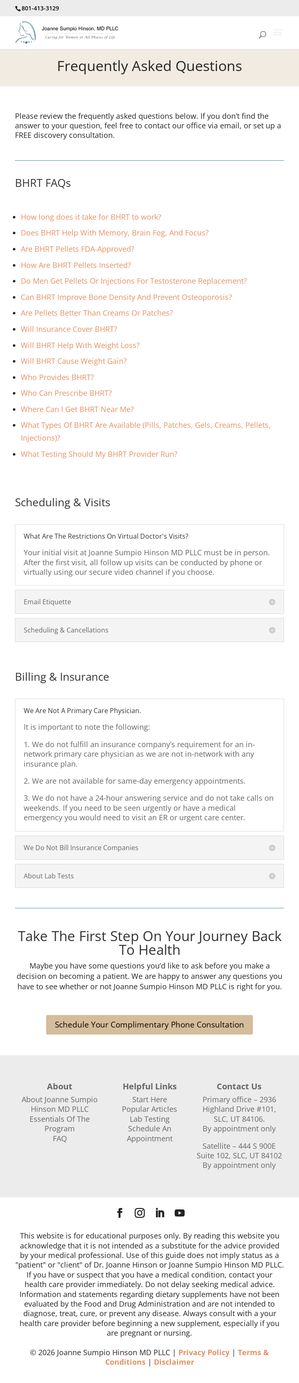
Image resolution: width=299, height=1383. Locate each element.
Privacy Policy (204, 1352)
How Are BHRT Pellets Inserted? (76, 265)
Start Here (149, 1099)
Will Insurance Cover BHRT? (69, 329)
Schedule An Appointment (150, 1133)
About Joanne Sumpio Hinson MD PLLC (60, 1104)
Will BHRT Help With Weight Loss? (80, 345)
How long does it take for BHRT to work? (91, 217)
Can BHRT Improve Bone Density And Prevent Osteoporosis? (126, 297)
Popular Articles (149, 1109)
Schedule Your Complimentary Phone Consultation (149, 1024)
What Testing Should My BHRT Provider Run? (99, 454)
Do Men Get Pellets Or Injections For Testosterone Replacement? (134, 281)
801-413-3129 (40, 8)
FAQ (60, 1138)
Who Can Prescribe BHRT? (66, 393)
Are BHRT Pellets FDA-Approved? (77, 249)
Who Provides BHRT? (57, 377)
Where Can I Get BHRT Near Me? (77, 409)
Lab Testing (150, 1119)
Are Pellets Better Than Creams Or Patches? (97, 313)
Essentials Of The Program (60, 1123)
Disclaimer (174, 1362)
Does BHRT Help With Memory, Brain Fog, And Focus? (115, 233)
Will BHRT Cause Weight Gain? (74, 361)
